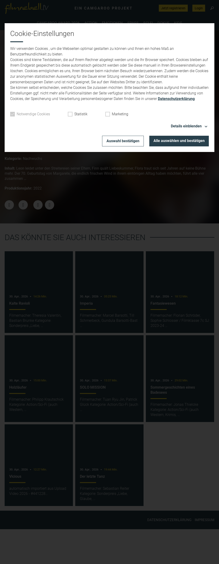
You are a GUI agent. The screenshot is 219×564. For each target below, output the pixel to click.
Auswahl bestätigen (122, 141)
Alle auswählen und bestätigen (179, 141)
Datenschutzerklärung (176, 99)
